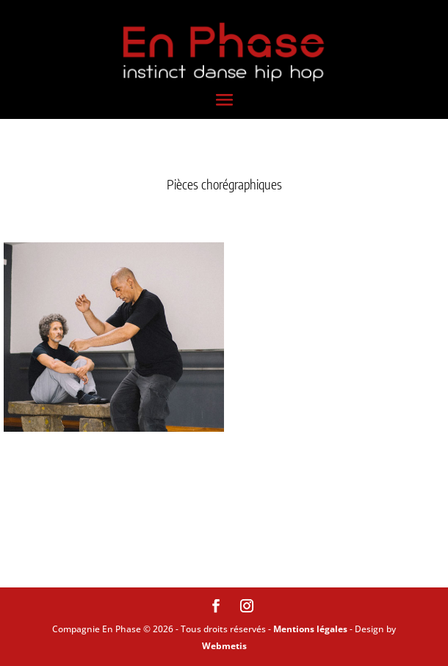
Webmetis (224, 646)
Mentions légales (310, 629)
